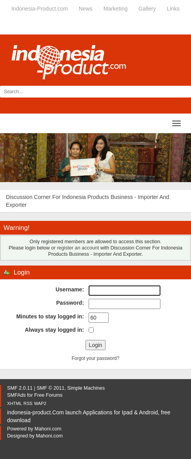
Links (173, 8)
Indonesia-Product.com (39, 8)
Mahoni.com (48, 429)
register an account (78, 248)
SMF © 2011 (50, 388)
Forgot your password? (96, 358)
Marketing (115, 8)
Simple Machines (86, 388)
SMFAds (16, 395)
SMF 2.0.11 (20, 388)
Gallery (147, 8)
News (86, 8)
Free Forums (48, 395)
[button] (14, 157)
